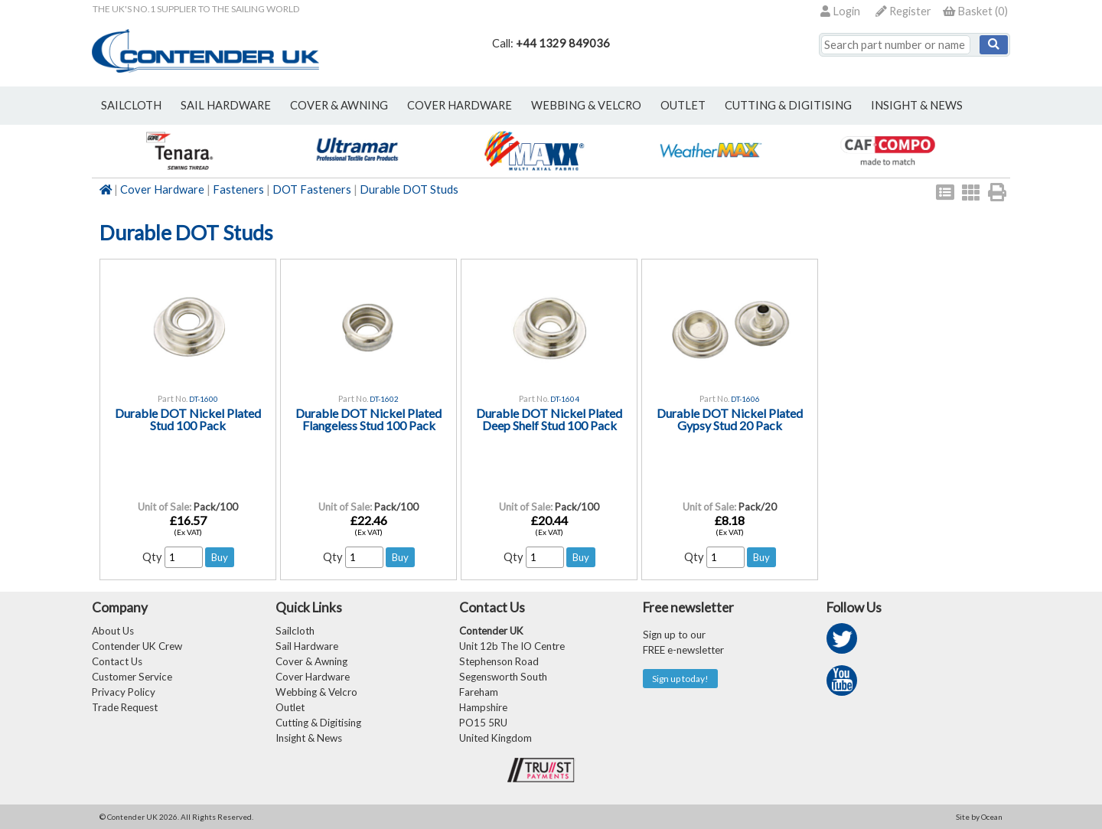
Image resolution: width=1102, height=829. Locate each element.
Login (840, 11)
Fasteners (238, 189)
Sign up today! (680, 678)
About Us (113, 631)
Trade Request (125, 707)
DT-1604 (564, 398)
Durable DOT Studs (409, 189)
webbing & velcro (586, 105)
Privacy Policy (123, 692)
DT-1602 (384, 398)
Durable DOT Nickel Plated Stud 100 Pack (188, 419)
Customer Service (132, 677)
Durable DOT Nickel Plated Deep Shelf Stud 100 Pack (549, 419)
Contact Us (117, 661)
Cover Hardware (162, 189)
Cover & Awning (311, 661)
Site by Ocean (979, 816)
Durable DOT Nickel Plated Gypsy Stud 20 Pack (730, 419)
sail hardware (226, 105)
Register (903, 11)
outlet (683, 105)
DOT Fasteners (311, 189)
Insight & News (917, 105)
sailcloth (131, 105)
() (975, 11)
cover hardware (459, 105)
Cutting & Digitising (788, 105)
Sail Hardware (307, 646)
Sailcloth (295, 631)
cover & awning (339, 105)
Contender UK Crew (137, 646)
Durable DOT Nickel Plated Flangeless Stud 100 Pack (368, 419)
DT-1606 (745, 398)
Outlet (290, 707)
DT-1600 (203, 398)
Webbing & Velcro (316, 692)
